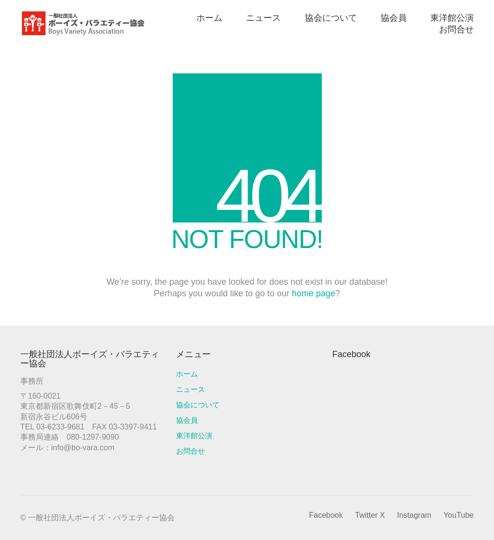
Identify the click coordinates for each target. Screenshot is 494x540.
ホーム (187, 374)
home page (313, 293)
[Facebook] (326, 515)
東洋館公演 (194, 435)
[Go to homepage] (83, 23)
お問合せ (190, 451)
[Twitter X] (370, 515)
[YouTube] (458, 515)
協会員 (187, 420)
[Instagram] (414, 515)
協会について (198, 405)
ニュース (190, 389)
